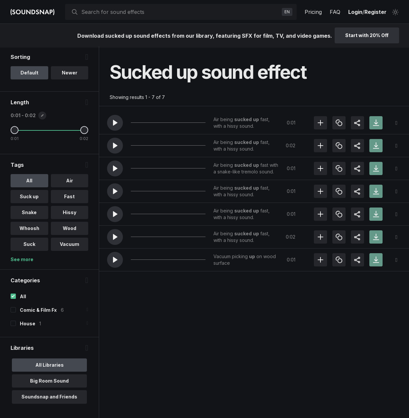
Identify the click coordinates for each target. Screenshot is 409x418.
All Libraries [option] (49, 366)
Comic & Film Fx (38, 311)
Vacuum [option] (69, 245)
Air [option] (69, 182)
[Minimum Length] (15, 131)
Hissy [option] (69, 213)
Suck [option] (29, 245)
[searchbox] (180, 12)
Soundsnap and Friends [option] (49, 398)
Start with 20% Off (367, 35)
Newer (69, 74)
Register (375, 12)
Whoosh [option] (29, 229)
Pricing (313, 12)
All (23, 298)
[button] (115, 123)
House (27, 325)
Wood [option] (69, 229)
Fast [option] (69, 198)
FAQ (335, 12)
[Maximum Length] (84, 131)
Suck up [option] (29, 198)
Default (29, 74)
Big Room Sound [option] (49, 382)
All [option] (29, 182)
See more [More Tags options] (22, 260)
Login (355, 12)
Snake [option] (29, 213)
